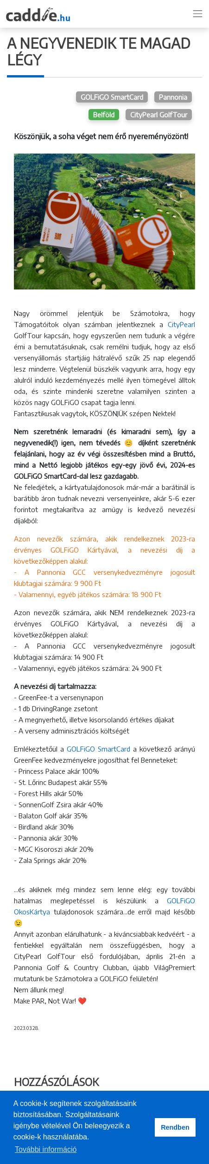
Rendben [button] (175, 1127)
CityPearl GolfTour (158, 114)
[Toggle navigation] (198, 14)
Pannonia (173, 97)
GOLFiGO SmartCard (112, 97)
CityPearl (181, 324)
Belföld (103, 114)
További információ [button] (45, 1149)
